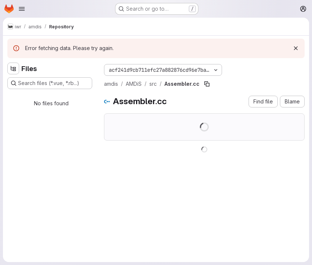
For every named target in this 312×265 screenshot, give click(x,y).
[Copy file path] (207, 84)
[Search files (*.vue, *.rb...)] (49, 83)
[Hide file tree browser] (13, 68)
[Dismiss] (295, 48)
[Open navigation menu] (22, 9)
